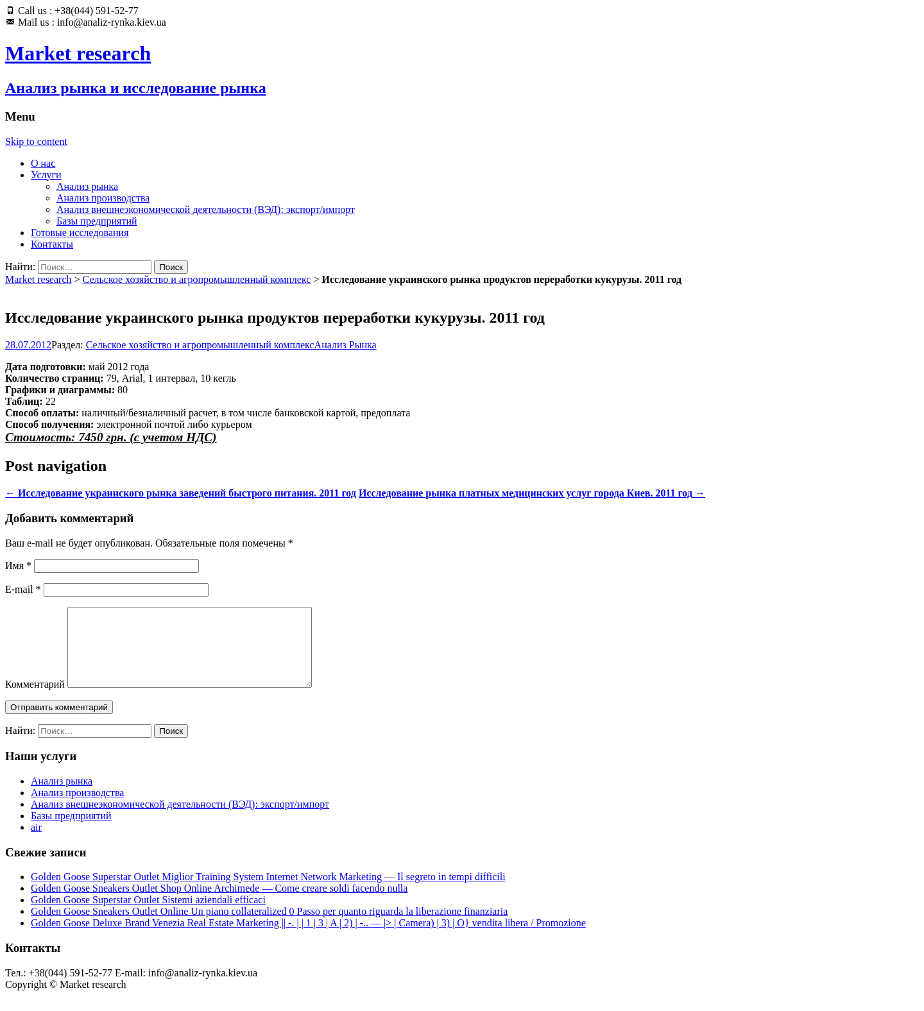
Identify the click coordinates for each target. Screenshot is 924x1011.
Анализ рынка (87, 186)
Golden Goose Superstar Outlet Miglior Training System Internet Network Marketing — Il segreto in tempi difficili (268, 892)
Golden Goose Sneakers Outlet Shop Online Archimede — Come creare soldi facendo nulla (219, 903)
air (36, 842)
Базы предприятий (96, 221)
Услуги (46, 174)
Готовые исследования (80, 232)
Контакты (52, 244)
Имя (18, 565)
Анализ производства (103, 197)
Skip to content (36, 141)
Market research (38, 279)
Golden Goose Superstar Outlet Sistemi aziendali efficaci (148, 915)
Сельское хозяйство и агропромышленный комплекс (197, 279)
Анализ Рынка (345, 344)
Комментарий (35, 699)
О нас (43, 163)
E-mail (23, 589)
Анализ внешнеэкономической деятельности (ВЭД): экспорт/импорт (205, 209)
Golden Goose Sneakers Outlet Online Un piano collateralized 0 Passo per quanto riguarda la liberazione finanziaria (269, 926)
